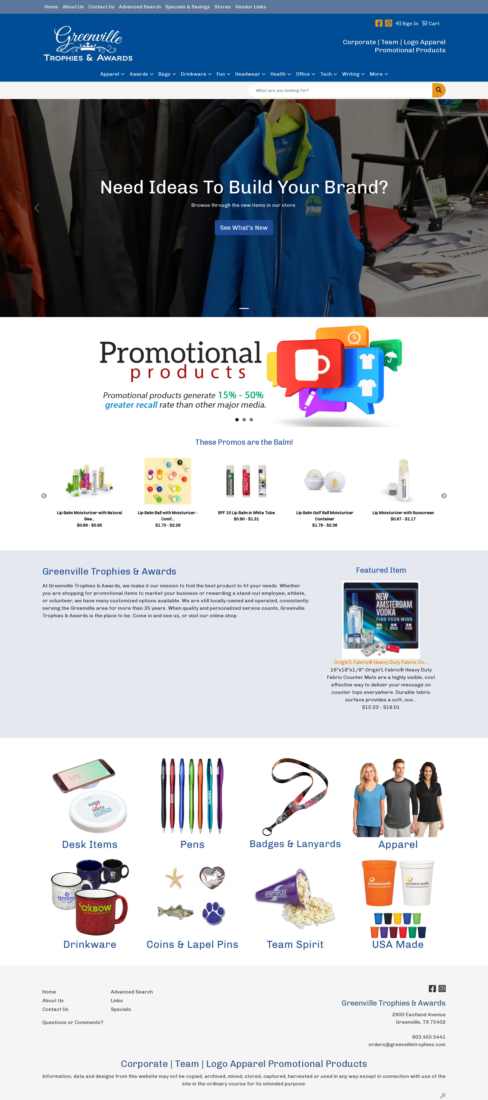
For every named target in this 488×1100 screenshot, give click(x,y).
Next (444, 496)
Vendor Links (250, 7)
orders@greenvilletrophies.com (407, 1044)
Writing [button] (350, 74)
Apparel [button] (109, 74)
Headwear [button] (247, 74)
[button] (36, 208)
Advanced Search (140, 7)
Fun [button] (221, 74)
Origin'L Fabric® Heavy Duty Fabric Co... (381, 662)
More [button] (376, 74)
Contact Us (101, 7)
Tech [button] (326, 74)
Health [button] (278, 74)
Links (117, 1000)
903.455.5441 (429, 1037)
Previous (44, 496)
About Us (73, 7)
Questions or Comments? (72, 1022)
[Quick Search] (340, 90)
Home (51, 7)
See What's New (244, 227)
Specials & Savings (187, 7)
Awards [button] (138, 74)
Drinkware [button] (193, 74)
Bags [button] (164, 74)
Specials (121, 1009)
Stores (222, 7)
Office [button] (303, 74)
